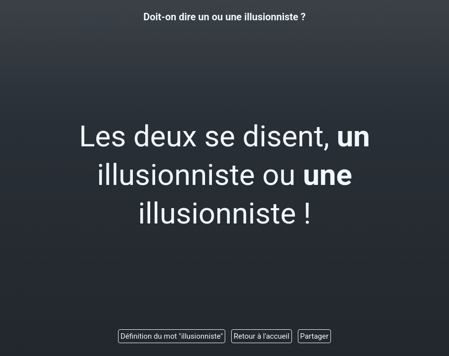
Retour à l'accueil (261, 336)
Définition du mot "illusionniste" (172, 336)
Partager (314, 336)
